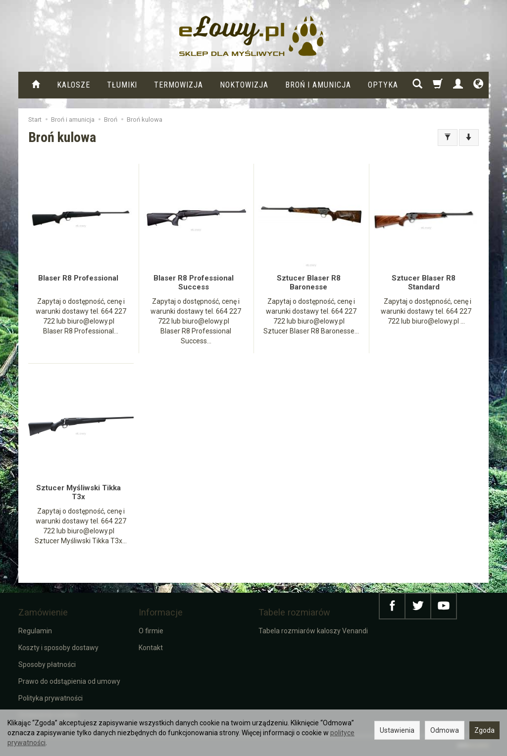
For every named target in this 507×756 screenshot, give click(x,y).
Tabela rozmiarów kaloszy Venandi (313, 631)
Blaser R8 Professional (78, 278)
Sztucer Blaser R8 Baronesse (309, 282)
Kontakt (151, 648)
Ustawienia (397, 730)
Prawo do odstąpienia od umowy (69, 681)
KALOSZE (73, 85)
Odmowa (444, 730)
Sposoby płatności (47, 664)
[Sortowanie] (469, 137)
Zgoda (484, 730)
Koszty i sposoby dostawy (58, 648)
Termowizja (178, 85)
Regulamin (35, 631)
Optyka (383, 85)
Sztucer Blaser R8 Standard (424, 282)
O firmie (151, 631)
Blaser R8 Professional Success (193, 282)
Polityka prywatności (50, 698)
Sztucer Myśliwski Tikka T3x (78, 492)
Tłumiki (122, 85)
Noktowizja (244, 85)
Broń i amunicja (318, 85)
